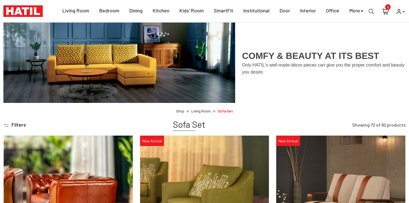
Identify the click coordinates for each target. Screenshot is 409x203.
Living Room (75, 11)
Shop (180, 111)
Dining (136, 11)
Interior (308, 11)
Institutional (256, 11)
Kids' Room (191, 11)
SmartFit (223, 11)
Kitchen (161, 11)
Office (332, 11)
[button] (14, 125)
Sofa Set (225, 111)
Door (285, 11)
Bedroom (109, 11)
